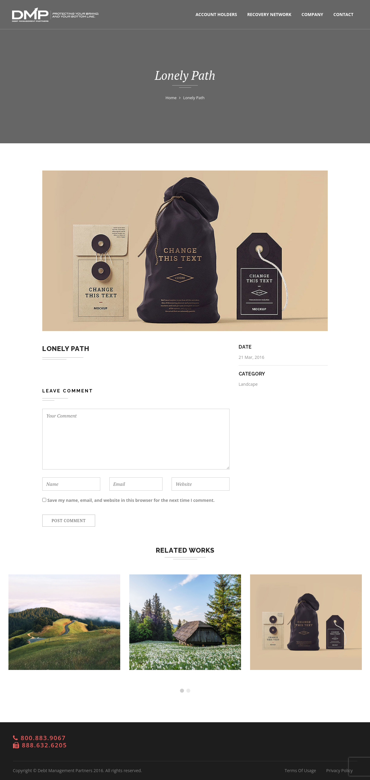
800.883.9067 (43, 738)
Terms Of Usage (300, 770)
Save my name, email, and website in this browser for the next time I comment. (131, 500)
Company (312, 14)
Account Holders (216, 14)
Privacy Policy (339, 770)
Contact (343, 14)
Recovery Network (269, 14)
